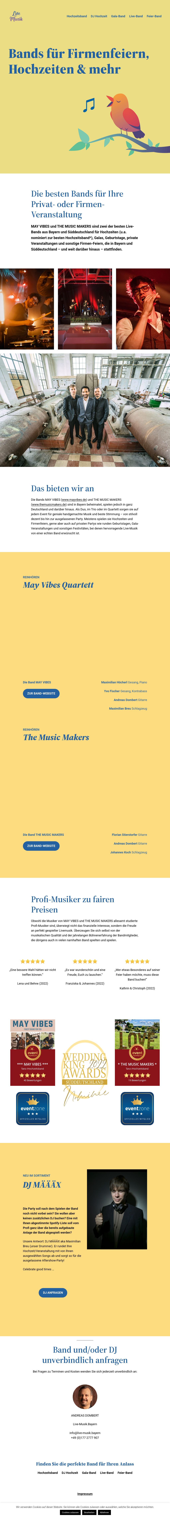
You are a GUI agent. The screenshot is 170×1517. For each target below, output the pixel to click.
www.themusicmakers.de (49, 504)
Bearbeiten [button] (89, 1512)
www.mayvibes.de (74, 499)
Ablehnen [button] (104, 1512)
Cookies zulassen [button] (70, 1512)
